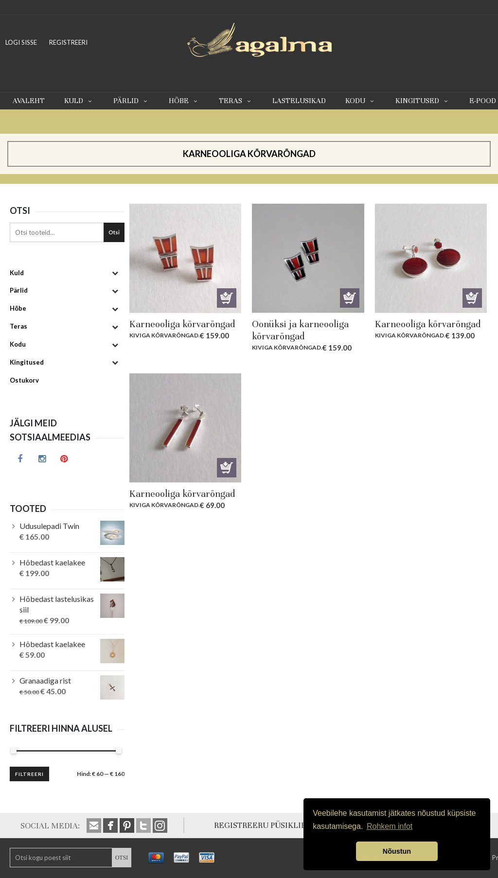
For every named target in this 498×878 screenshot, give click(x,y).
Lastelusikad (299, 100)
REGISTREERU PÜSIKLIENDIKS (272, 825)
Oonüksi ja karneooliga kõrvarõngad (300, 330)
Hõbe (184, 100)
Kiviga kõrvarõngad (163, 335)
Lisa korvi (226, 298)
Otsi (114, 232)
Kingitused (422, 100)
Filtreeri (29, 774)
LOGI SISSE (21, 42)
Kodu (360, 100)
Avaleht (29, 100)
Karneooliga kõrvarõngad (182, 324)
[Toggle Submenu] (114, 273)
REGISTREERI (68, 42)
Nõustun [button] (397, 851)
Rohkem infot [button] (389, 826)
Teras (236, 100)
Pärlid (131, 100)
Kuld (79, 100)
